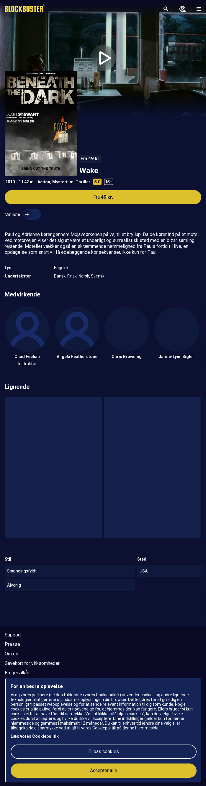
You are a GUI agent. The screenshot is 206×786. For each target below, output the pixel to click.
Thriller (83, 181)
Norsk (84, 276)
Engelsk (61, 267)
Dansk (60, 276)
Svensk (97, 276)
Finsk (72, 276)
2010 (10, 181)
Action (43, 181)
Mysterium (62, 181)
